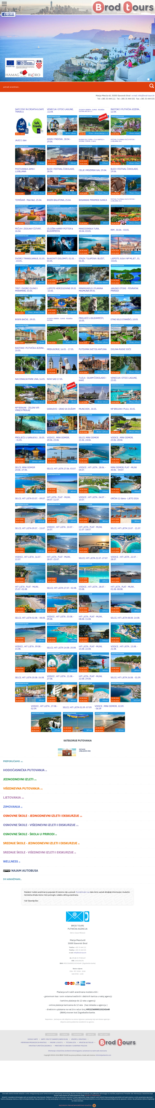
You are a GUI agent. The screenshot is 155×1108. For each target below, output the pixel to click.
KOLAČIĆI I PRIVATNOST (93, 1095)
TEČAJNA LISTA (71, 1042)
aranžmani (51, 1034)
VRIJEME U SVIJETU (56, 1042)
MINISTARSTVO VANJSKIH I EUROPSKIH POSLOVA (71, 1045)
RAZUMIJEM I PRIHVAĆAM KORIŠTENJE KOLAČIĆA (77, 1106)
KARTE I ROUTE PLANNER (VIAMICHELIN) (54, 1039)
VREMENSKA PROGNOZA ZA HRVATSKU (34, 1042)
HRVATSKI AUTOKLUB (86, 1042)
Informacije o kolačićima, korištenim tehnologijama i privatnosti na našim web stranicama (77, 1051)
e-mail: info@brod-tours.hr (143, 95)
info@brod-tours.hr (80, 952)
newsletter (78, 1034)
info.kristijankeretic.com (103, 1055)
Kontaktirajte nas (83, 892)
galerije (91, 1034)
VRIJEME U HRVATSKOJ (78, 1039)
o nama (64, 1034)
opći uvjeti (104, 1034)
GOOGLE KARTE (33, 1039)
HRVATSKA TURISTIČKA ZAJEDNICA (40, 1045)
